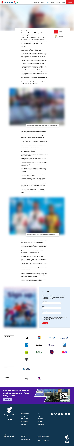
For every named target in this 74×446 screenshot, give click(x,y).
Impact (63, 2)
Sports (52, 2)
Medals (42, 2)
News (48, 2)
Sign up (45, 323)
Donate (70, 2)
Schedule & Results (35, 2)
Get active (7, 399)
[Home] (9, 2)
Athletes (58, 2)
